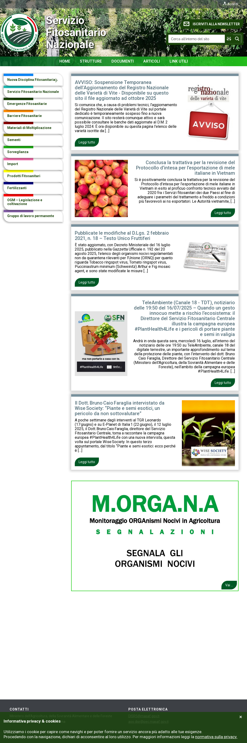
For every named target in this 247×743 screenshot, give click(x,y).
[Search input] (197, 38)
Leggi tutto (87, 142)
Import (12, 164)
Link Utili (179, 61)
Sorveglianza (17, 152)
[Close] (240, 717)
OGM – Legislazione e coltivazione (24, 202)
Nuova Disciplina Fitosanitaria (31, 80)
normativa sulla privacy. (216, 736)
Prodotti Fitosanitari (23, 176)
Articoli (151, 61)
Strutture (91, 61)
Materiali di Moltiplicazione (29, 128)
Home (64, 61)
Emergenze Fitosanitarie (27, 104)
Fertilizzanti (17, 188)
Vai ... (229, 585)
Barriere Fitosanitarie (24, 116)
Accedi (230, 4)
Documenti (122, 61)
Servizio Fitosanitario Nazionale (34, 32)
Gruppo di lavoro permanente (30, 216)
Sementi (14, 140)
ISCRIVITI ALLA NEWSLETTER (212, 24)
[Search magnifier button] (237, 39)
